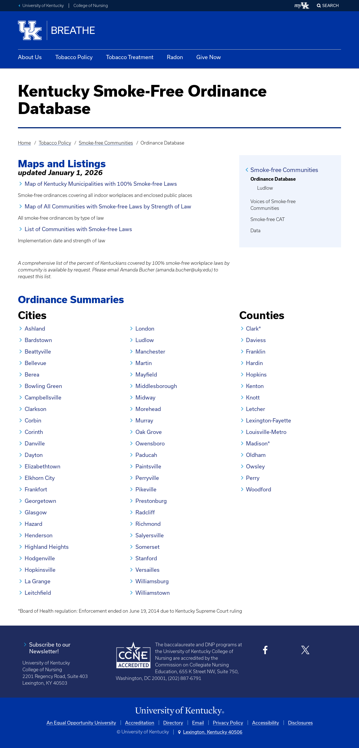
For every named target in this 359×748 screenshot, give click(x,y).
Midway (145, 397)
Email (198, 722)
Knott (253, 397)
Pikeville (146, 489)
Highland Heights (47, 546)
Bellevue (35, 363)
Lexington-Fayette (268, 420)
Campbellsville (43, 397)
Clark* (253, 328)
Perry (252, 478)
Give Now (208, 57)
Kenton (255, 386)
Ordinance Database (273, 179)
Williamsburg (152, 581)
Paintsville (148, 466)
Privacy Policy (228, 722)
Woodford (258, 489)
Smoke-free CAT (267, 219)
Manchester (150, 351)
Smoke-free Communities (106, 142)
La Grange (37, 581)
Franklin (255, 351)
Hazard (33, 524)
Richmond (148, 524)
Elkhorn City (40, 478)
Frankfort (36, 489)
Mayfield (146, 374)
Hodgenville (40, 558)
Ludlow (265, 188)
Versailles (147, 569)
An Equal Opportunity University (81, 722)
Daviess (256, 340)
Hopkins (256, 374)
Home (24, 142)
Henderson (38, 535)
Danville (35, 443)
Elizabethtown (42, 466)
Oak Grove (148, 432)
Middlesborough (156, 386)
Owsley (255, 466)
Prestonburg (151, 501)
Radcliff (145, 512)
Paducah (146, 455)
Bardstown (38, 340)
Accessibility (265, 722)
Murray (144, 420)
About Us (30, 57)
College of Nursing (90, 5)
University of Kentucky (43, 5)
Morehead (148, 409)
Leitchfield (38, 592)
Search (330, 5)
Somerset (147, 546)
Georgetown (40, 501)
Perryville (147, 478)
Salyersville (149, 535)
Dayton (34, 455)
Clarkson (35, 409)
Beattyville (38, 351)
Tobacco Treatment (129, 57)
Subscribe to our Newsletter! (49, 647)
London (144, 328)
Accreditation (139, 722)
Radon (175, 57)
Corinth (34, 432)
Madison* (258, 443)
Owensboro (150, 443)
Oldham (256, 455)
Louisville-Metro (266, 432)
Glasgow (36, 512)
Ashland (35, 328)
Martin (143, 363)
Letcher (255, 409)
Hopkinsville (40, 569)
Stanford (146, 558)
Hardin (254, 363)
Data (255, 230)
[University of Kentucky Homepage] (179, 711)
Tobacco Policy (74, 57)
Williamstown (152, 592)
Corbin (33, 420)
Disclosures (300, 722)
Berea (32, 374)
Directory (173, 722)
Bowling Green (43, 386)
